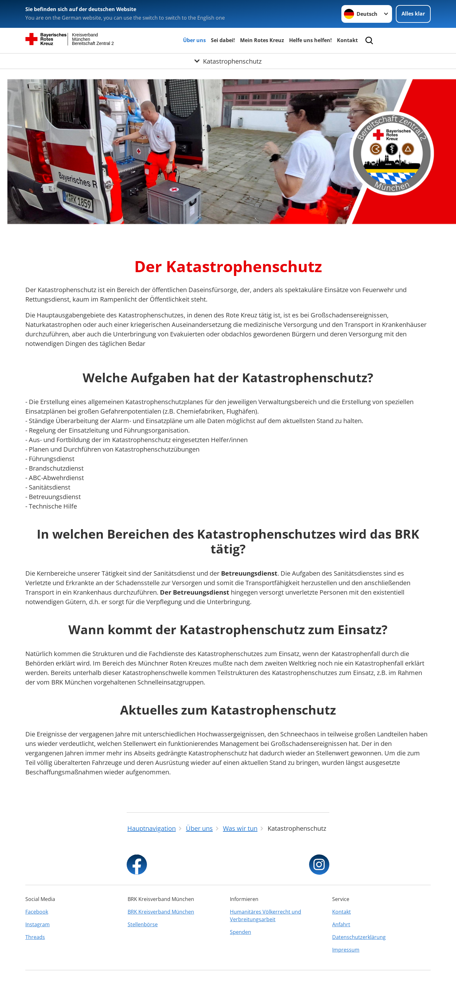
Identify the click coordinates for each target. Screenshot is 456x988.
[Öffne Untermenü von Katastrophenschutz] (228, 61)
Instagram (37, 924)
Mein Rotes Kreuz (262, 40)
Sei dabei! (223, 40)
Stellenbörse (143, 924)
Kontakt (347, 40)
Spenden (240, 932)
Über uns (194, 40)
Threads (35, 937)
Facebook (36, 911)
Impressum (345, 949)
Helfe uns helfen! (310, 40)
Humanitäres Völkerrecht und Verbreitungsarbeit (265, 915)
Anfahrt (341, 924)
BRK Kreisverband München (161, 911)
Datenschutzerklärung (359, 937)
